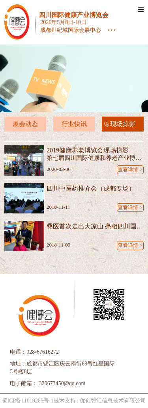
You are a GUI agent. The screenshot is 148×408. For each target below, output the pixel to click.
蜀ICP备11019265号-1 (28, 401)
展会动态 (25, 124)
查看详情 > (130, 169)
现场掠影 (122, 124)
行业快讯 (74, 124)
